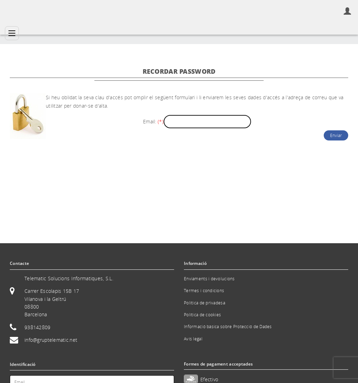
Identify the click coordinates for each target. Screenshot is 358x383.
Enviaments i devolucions (209, 279)
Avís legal (193, 339)
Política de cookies (202, 315)
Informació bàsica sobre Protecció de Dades (228, 327)
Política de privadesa (204, 303)
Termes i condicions (204, 291)
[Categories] (12, 33)
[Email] (207, 121)
